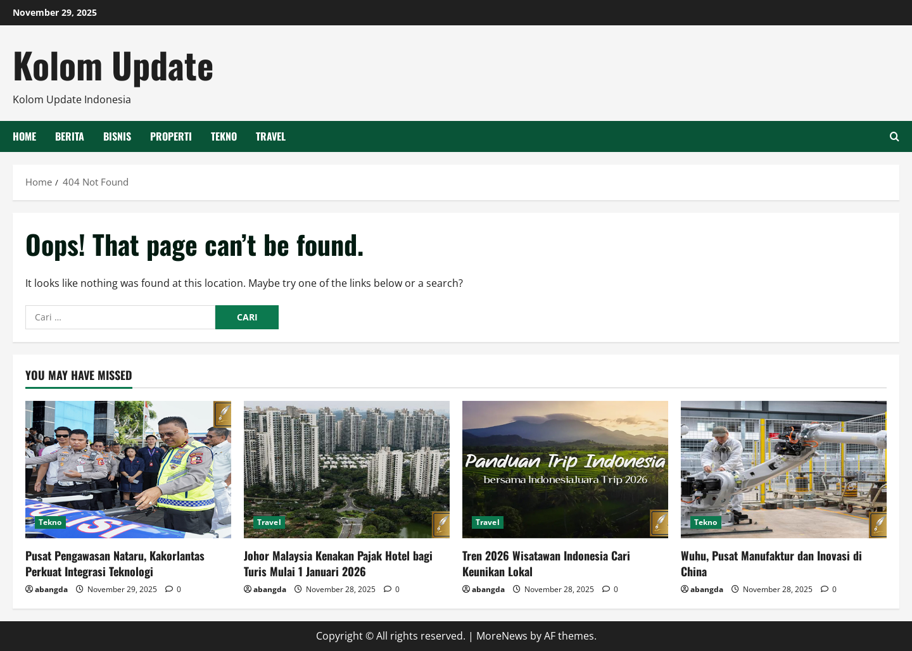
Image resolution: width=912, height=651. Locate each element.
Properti (171, 136)
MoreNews (502, 636)
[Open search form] (894, 136)
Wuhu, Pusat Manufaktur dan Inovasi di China (771, 563)
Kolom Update (113, 64)
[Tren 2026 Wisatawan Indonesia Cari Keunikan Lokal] (565, 469)
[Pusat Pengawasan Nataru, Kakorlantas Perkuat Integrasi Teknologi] (128, 469)
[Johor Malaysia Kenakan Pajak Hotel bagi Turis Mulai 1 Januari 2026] (347, 469)
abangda (51, 589)
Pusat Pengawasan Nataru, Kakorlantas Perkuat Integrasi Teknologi (115, 563)
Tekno (224, 136)
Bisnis (117, 136)
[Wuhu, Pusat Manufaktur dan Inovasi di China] (784, 469)
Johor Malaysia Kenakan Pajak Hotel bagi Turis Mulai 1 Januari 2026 (338, 563)
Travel (271, 136)
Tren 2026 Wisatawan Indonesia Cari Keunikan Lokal (546, 563)
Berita (69, 136)
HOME (24, 136)
